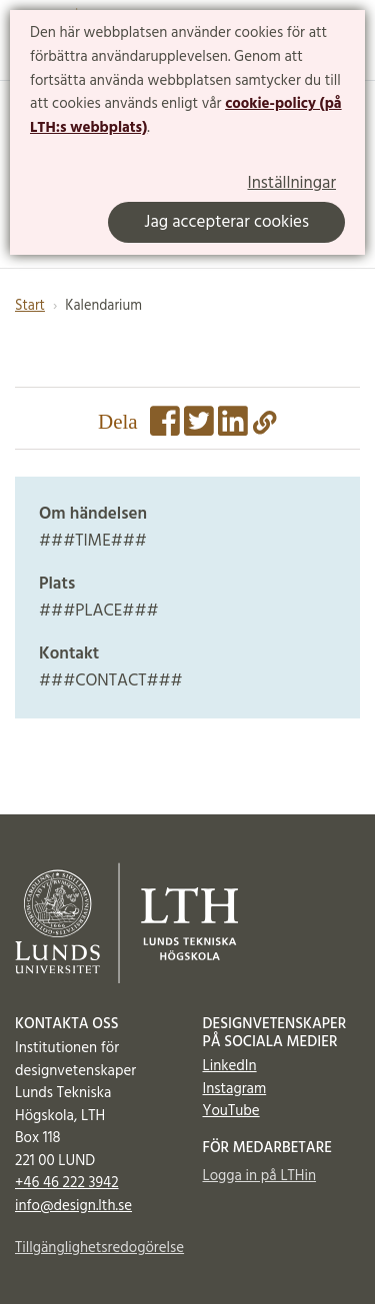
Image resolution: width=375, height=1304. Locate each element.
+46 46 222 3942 (67, 1183)
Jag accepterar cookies (226, 222)
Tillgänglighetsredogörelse (94, 1248)
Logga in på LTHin (260, 1176)
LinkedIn (230, 1066)
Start (30, 306)
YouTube (231, 1111)
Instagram (235, 1089)
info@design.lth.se (73, 1206)
